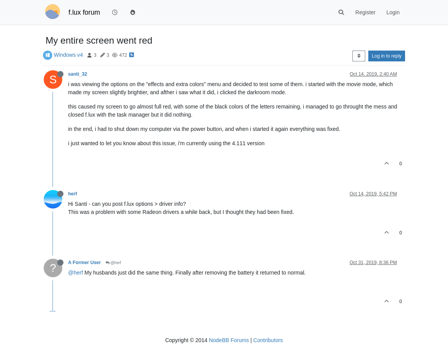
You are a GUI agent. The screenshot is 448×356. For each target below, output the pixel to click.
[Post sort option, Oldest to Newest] (358, 56)
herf (72, 194)
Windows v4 (68, 55)
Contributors (268, 340)
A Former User (84, 262)
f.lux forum (84, 12)
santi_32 (77, 74)
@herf (113, 263)
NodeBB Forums (229, 340)
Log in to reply (387, 56)
